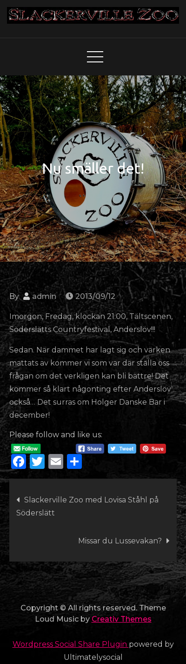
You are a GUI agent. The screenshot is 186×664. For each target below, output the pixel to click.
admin (44, 296)
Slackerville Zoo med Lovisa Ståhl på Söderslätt (87, 506)
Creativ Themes (122, 619)
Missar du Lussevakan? (120, 540)
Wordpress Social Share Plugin (71, 644)
